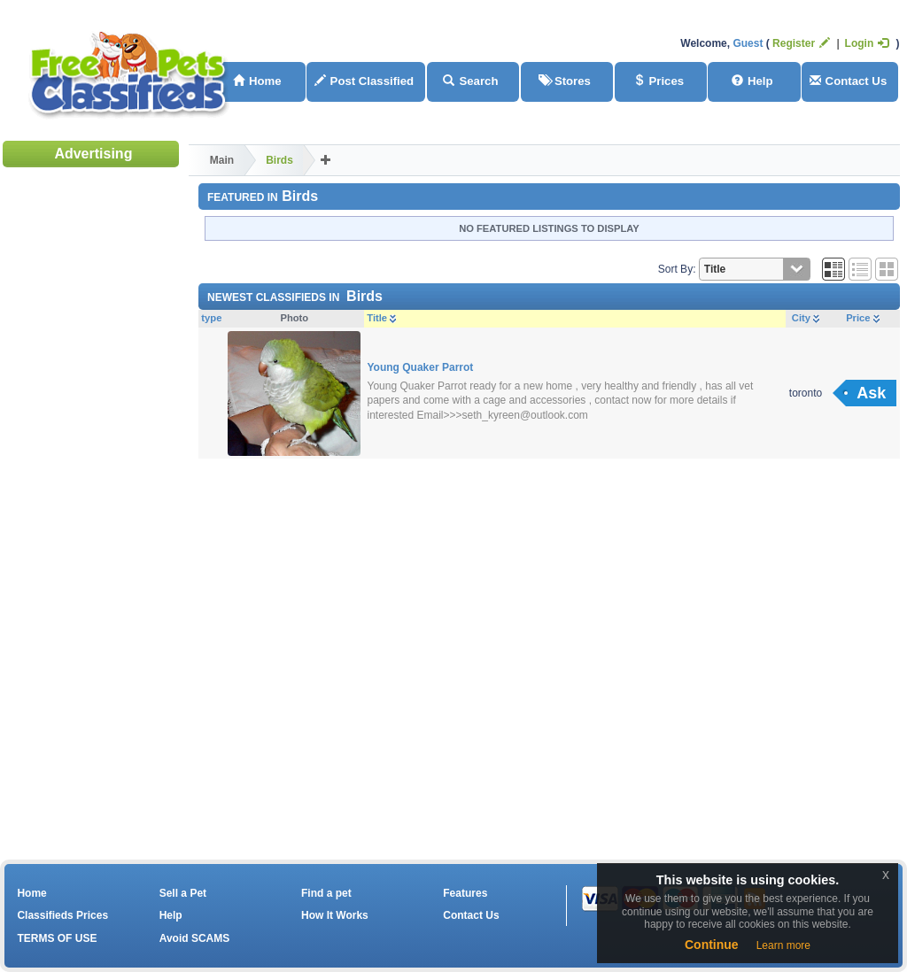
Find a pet (326, 893)
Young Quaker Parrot (421, 367)
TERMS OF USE (57, 938)
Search (470, 81)
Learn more (783, 945)
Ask (871, 393)
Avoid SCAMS (194, 938)
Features (465, 893)
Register (801, 43)
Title (381, 317)
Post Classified (364, 81)
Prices (659, 81)
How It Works (334, 915)
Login (867, 43)
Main (222, 160)
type (211, 317)
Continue (712, 944)
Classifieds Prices (62, 915)
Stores (565, 81)
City (805, 317)
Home (257, 81)
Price (862, 317)
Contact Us (849, 81)
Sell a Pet (182, 893)
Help (752, 81)
